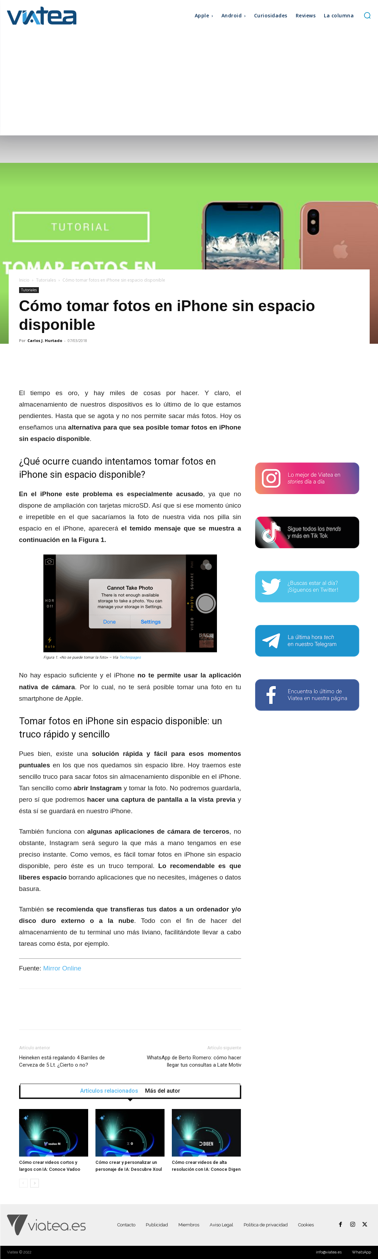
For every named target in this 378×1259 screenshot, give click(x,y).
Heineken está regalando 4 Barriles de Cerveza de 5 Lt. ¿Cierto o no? (62, 1061)
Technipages (130, 657)
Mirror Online (62, 968)
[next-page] (34, 1183)
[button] (367, 15)
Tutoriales (46, 280)
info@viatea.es (329, 1252)
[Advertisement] (189, 83)
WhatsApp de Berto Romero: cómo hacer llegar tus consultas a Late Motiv (194, 1061)
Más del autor (162, 1091)
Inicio (24, 280)
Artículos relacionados (109, 1091)
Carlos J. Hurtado (44, 340)
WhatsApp (361, 1252)
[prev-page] (23, 1183)
